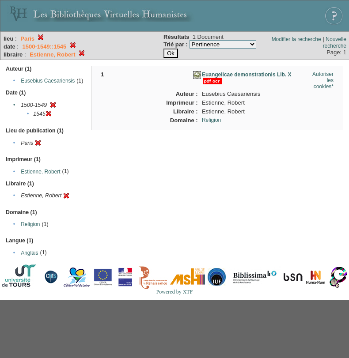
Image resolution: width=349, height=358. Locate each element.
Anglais (29, 253)
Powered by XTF (174, 292)
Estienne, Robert (40, 172)
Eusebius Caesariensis (48, 81)
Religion (30, 224)
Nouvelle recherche (334, 42)
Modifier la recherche (296, 39)
